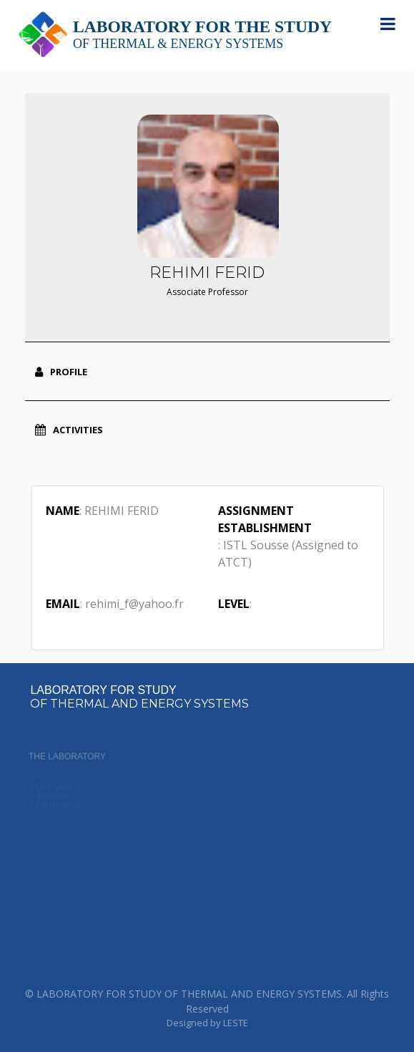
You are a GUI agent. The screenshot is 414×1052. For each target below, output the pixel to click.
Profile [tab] (61, 371)
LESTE (235, 1022)
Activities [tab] (69, 429)
